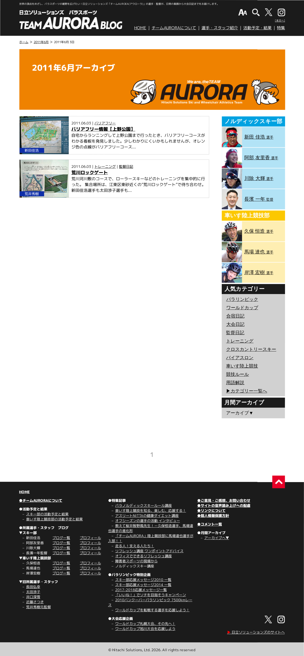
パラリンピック (242, 299)
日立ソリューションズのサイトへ (256, 632)
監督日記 (126, 166)
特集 (281, 28)
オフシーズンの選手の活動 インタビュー (147, 520)
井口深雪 (33, 596)
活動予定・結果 (257, 28)
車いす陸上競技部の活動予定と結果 (54, 519)
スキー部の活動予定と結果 (47, 514)
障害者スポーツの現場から (136, 561)
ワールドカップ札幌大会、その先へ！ (145, 623)
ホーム (23, 42)
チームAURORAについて (174, 28)
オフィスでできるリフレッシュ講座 (143, 556)
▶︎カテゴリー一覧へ (246, 390)
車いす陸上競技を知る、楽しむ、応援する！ (150, 510)
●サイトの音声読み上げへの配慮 (223, 505)
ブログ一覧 (61, 537)
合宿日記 (235, 316)
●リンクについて (211, 510)
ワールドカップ (242, 307)
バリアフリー (105, 123)
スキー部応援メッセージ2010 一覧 (143, 579)
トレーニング (105, 166)
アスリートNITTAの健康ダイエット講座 (147, 515)
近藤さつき (35, 601)
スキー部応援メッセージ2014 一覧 (143, 584)
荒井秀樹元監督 (38, 607)
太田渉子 (33, 591)
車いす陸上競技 (242, 366)
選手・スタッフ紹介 (219, 28)
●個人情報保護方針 (213, 515)
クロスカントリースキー (251, 349)
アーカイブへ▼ (216, 537)
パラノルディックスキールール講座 (143, 505)
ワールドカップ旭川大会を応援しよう (145, 628)
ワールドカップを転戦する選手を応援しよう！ (152, 610)
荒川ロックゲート (89, 172)
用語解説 (235, 382)
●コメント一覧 (209, 524)
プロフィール (90, 537)
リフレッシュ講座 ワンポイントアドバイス (149, 550)
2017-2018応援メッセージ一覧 (141, 589)
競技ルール (237, 374)
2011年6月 (41, 42)
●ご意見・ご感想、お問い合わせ (223, 500)
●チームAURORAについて (40, 500)
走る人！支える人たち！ (134, 545)
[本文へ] (280, 20)
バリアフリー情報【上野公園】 (103, 129)
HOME (140, 28)
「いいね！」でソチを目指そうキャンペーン (150, 594)
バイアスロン (239, 357)
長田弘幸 (33, 586)
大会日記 (235, 324)
